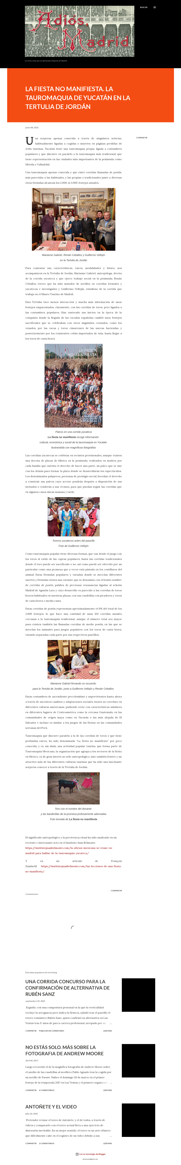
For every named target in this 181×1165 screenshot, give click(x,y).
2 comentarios (46, 1143)
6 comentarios (46, 1090)
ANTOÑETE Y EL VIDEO (51, 1106)
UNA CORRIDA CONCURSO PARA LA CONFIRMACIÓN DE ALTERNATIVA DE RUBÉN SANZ (67, 988)
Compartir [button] (141, 138)
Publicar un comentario (51, 1031)
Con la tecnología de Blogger (91, 1154)
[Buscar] (143, 7)
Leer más (107, 1031)
